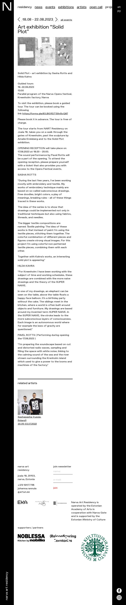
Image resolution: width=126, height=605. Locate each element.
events (50, 7)
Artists (81, 7)
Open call (96, 7)
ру (119, 10)
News (38, 7)
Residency (25, 7)
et (119, 7)
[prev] (20, 19)
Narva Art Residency (7, 586)
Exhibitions (66, 7)
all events (66, 19)
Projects (111, 7)
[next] (55, 19)
